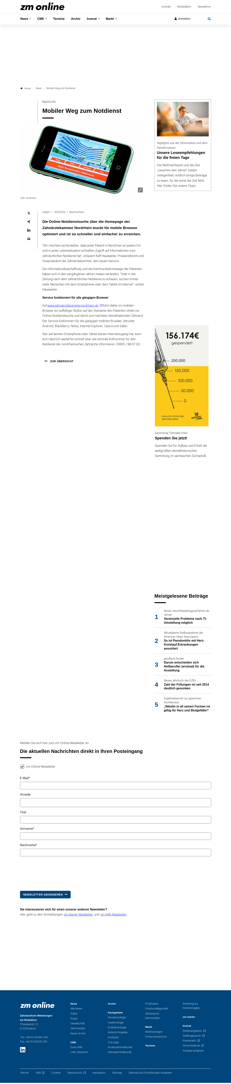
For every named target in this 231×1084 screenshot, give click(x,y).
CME (42, 19)
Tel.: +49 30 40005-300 (34, 1038)
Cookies (56, 1074)
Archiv (79, 19)
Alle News (76, 1010)
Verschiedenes (191, 1047)
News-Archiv (78, 1034)
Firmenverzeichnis (156, 1038)
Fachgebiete (115, 1013)
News (24, 19)
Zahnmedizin (77, 1029)
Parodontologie (117, 1018)
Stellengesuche (192, 1037)
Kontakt (166, 6)
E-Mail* (25, 779)
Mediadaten (184, 6)
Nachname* (28, 846)
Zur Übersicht (61, 362)
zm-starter (189, 1018)
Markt (115, 19)
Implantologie (116, 1023)
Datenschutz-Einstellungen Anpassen (150, 1074)
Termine (61, 19)
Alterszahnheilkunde (120, 1053)
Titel (23, 813)
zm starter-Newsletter (78, 915)
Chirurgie (113, 1043)
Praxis (73, 1019)
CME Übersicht (79, 1053)
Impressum (99, 1074)
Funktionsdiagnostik (156, 1010)
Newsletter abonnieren (43, 895)
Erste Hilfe (76, 1048)
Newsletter (204, 6)
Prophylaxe (151, 1004)
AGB (38, 1074)
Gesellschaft (77, 1024)
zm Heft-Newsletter (113, 915)
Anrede (25, 795)
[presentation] (48, 872)
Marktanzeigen (154, 1033)
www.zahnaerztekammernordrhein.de (72, 306)
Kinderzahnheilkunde (120, 1048)
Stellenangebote (192, 1032)
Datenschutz (74, 1074)
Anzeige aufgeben (193, 1051)
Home (25, 89)
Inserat (96, 19)
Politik (73, 1014)
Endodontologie (117, 1028)
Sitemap (117, 1074)
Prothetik (113, 1038)
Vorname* (27, 829)
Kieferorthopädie (118, 1033)
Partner (24, 1074)
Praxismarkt (189, 1042)
